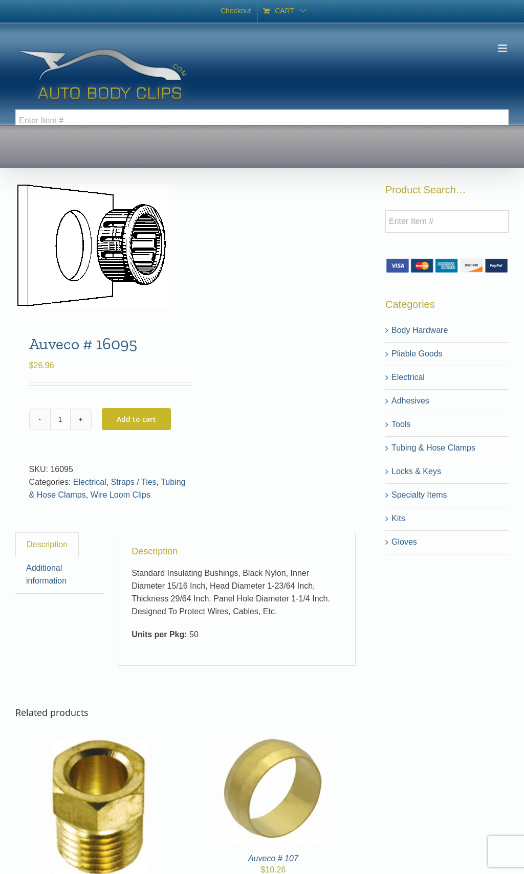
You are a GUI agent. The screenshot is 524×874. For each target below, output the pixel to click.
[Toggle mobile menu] (503, 48)
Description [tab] (47, 544)
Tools (400, 424)
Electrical (89, 482)
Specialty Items (419, 494)
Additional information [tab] (46, 574)
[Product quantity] (60, 419)
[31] (98, 742)
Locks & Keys (416, 471)
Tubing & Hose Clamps (433, 447)
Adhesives (410, 400)
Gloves (404, 541)
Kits (398, 518)
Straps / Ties (134, 482)
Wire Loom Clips (120, 494)
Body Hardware (419, 330)
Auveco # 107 (273, 858)
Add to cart (136, 419)
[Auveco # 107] (273, 742)
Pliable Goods (417, 353)
